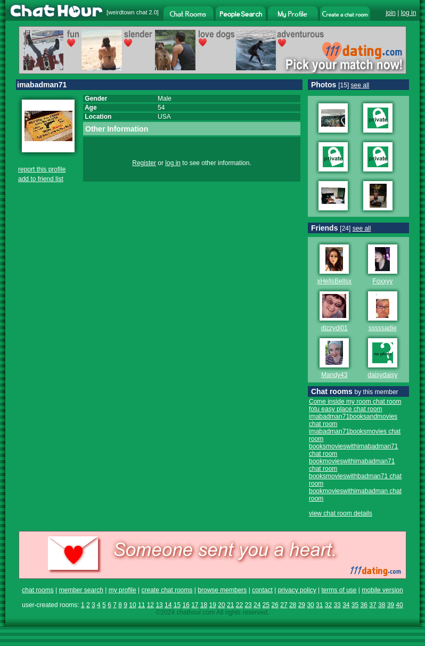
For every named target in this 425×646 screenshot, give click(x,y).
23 (247, 605)
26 (275, 605)
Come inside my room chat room (355, 401)
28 (292, 605)
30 (310, 605)
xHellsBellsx (334, 281)
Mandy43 (334, 375)
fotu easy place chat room (345, 409)
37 (372, 605)
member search (81, 590)
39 (390, 605)
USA (164, 116)
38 (381, 605)
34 (345, 605)
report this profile (42, 169)
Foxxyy (382, 281)
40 (399, 605)
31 (319, 605)
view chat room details (340, 513)
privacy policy (297, 590)
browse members (222, 590)
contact (262, 590)
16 (185, 605)
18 (203, 605)
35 (355, 605)
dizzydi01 (334, 328)
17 (194, 605)
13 (159, 605)
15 (177, 605)
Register (144, 163)
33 (336, 605)
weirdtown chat (127, 12)
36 (364, 605)
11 (141, 605)
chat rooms (37, 590)
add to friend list (40, 179)
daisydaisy (382, 375)
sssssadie (383, 328)
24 (257, 605)
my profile (122, 590)
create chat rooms (166, 590)
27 (283, 605)
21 (230, 605)
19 (212, 605)
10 (132, 605)
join (391, 13)
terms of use (338, 590)
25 (266, 605)
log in (408, 13)
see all (360, 85)
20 (221, 605)
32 (328, 605)
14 (168, 605)
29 (301, 605)
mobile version (382, 590)
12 (150, 605)
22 (239, 605)
